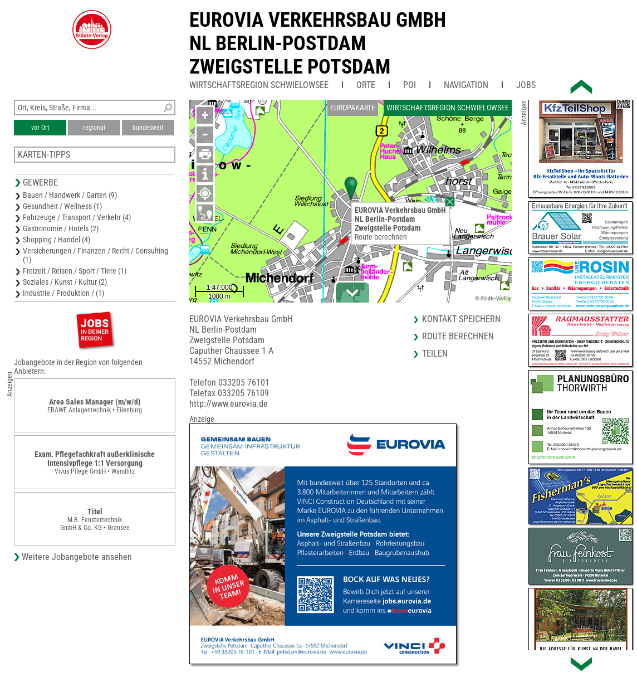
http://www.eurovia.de (228, 403)
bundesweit (148, 127)
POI (409, 85)
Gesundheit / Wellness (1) (62, 206)
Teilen (435, 353)
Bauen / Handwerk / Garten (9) (70, 195)
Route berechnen (381, 236)
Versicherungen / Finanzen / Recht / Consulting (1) (95, 255)
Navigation (466, 85)
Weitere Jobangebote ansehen (77, 557)
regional (94, 127)
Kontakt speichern (461, 319)
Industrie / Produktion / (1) (63, 293)
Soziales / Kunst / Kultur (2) (65, 281)
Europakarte (352, 107)
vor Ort (40, 127)
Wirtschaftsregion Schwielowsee (259, 85)
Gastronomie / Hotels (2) (61, 228)
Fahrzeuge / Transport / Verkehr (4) (77, 217)
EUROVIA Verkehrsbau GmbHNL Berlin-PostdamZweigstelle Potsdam (317, 43)
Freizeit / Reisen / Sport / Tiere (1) (74, 270)
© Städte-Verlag (493, 298)
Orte (365, 85)
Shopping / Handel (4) (56, 239)
